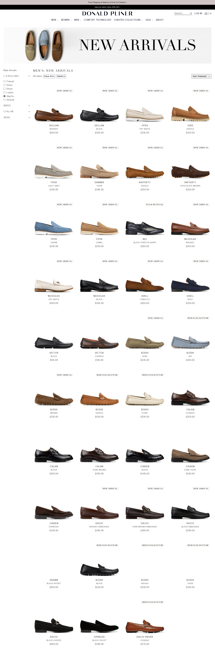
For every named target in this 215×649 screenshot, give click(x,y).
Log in (198, 14)
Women (66, 20)
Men (77, 20)
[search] (182, 13)
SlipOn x (61, 76)
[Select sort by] (201, 76)
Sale (149, 20)
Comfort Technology (98, 20)
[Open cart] (208, 13)
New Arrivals (10, 70)
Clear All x (49, 76)
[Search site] (191, 13)
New (55, 20)
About (160, 20)
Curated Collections (128, 20)
